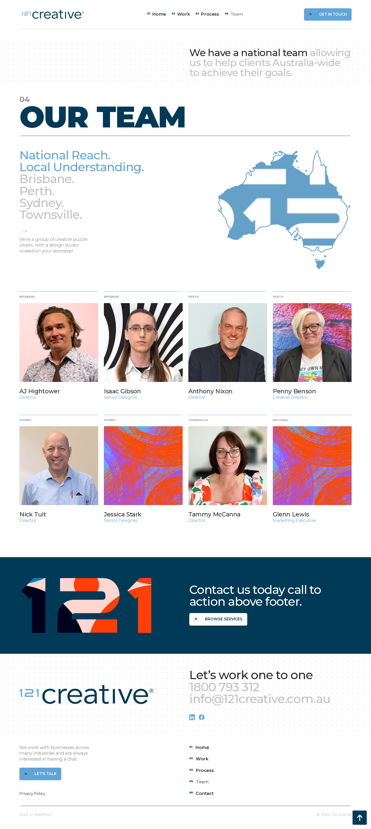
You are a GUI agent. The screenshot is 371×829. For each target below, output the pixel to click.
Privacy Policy (32, 793)
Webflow (43, 814)
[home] (52, 14)
